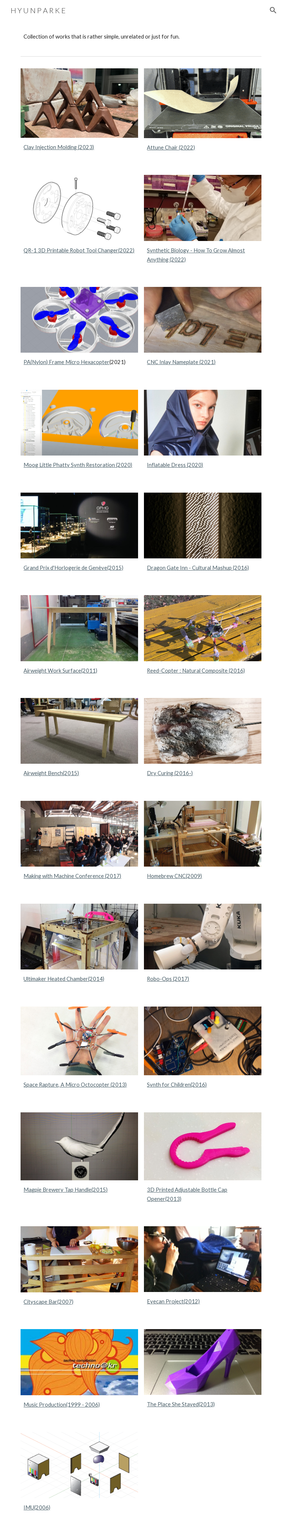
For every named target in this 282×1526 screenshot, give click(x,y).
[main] (141, 36)
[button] (273, 10)
